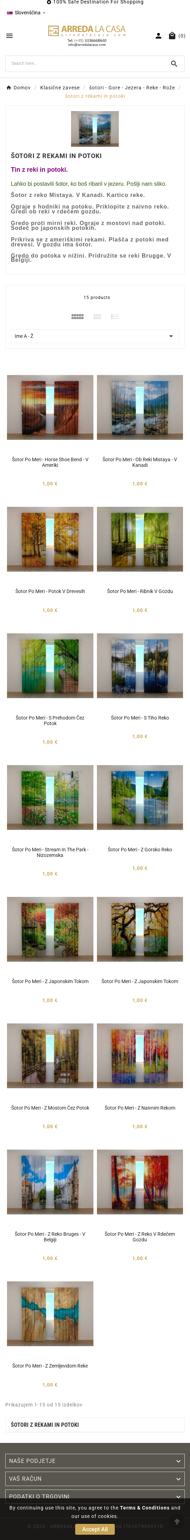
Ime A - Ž (95, 336)
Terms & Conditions (145, 1508)
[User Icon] (158, 36)
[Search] (85, 63)
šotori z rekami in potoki (45, 1425)
